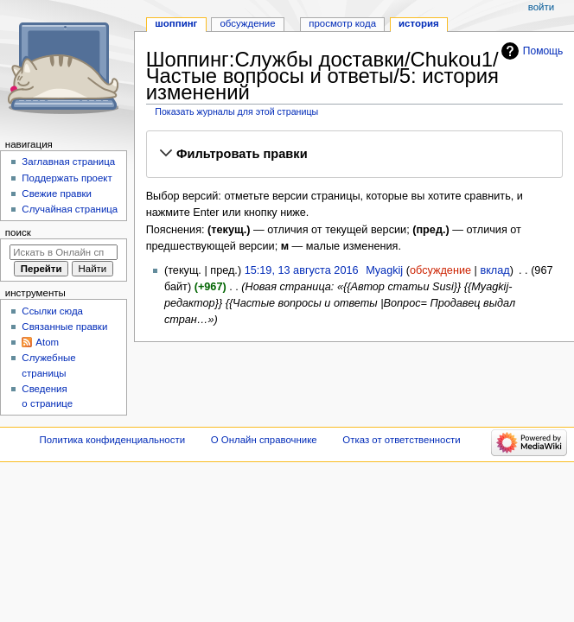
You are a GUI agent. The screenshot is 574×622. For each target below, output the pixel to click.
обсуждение (440, 270)
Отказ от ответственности (401, 440)
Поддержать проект (67, 178)
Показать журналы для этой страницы (236, 111)
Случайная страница (70, 209)
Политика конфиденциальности (113, 440)
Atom (47, 342)
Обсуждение (247, 23)
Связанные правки (64, 326)
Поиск (18, 232)
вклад (494, 270)
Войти (541, 7)
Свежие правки (57, 193)
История (419, 23)
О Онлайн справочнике (264, 440)
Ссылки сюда (52, 311)
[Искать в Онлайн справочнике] (64, 252)
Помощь (543, 51)
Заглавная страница (68, 161)
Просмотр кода (342, 23)
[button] (354, 154)
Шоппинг (176, 23)
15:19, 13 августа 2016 (302, 270)
